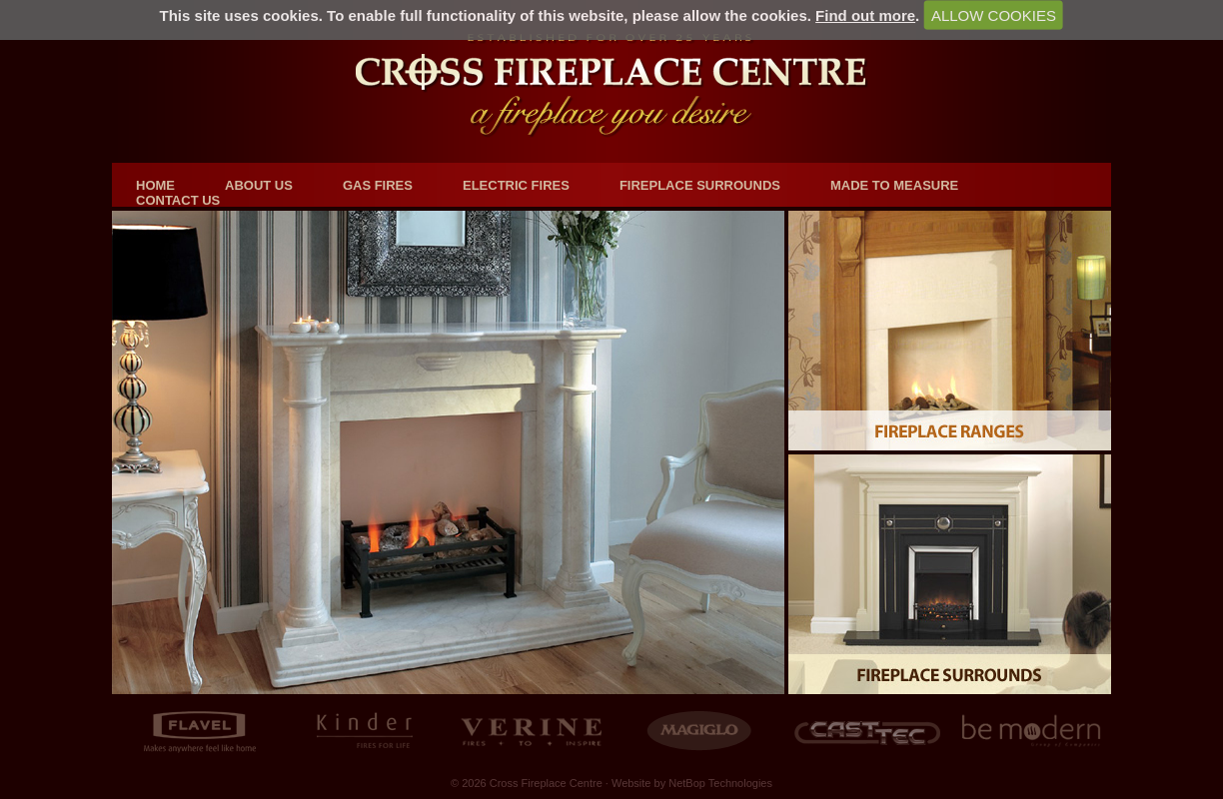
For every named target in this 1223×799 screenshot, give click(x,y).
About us (259, 185)
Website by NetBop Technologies (692, 783)
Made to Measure (894, 185)
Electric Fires (516, 185)
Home (155, 185)
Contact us (178, 200)
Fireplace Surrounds (699, 185)
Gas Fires (378, 185)
